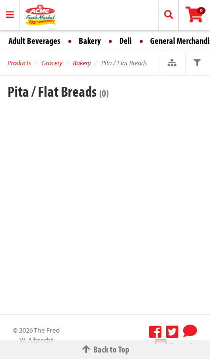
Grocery (51, 62)
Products (19, 62)
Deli (125, 40)
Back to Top (105, 349)
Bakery (90, 40)
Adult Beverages (34, 40)
